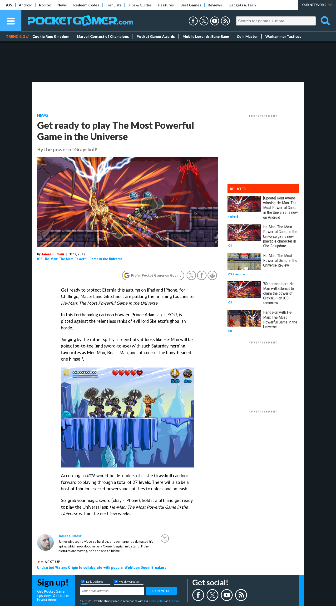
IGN (90, 475)
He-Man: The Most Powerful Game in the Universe (84, 259)
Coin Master (247, 36)
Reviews (215, 5)
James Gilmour (52, 254)
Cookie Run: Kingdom (50, 36)
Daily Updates (94, 581)
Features (166, 5)
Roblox (45, 5)
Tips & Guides (140, 5)
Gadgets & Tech (242, 5)
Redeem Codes (86, 5)
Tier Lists (113, 5)
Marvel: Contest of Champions (103, 36)
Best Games (190, 5)
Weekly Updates (129, 581)
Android (25, 5)
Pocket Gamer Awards (156, 36)
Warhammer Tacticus (283, 36)
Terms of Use (157, 600)
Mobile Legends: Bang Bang (206, 36)
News (62, 5)
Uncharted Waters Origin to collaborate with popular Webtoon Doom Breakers (101, 567)
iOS (9, 5)
